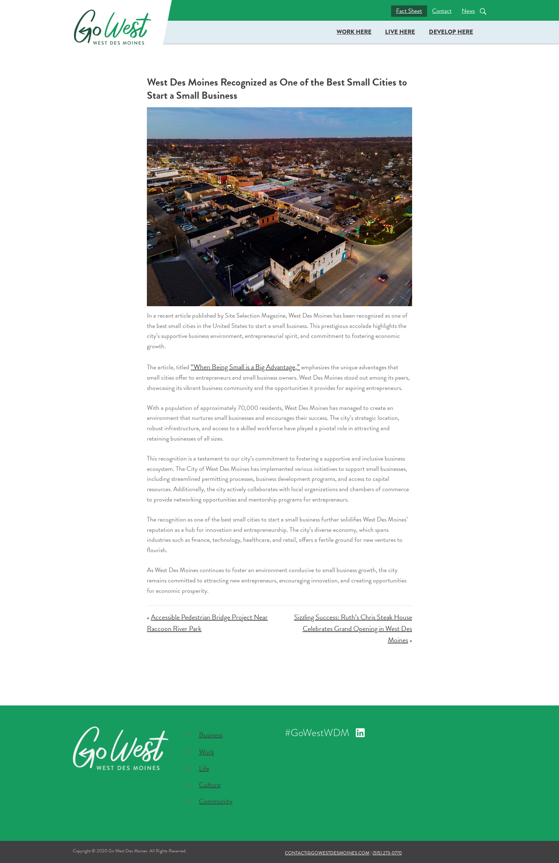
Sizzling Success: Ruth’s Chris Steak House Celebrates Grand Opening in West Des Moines (353, 628)
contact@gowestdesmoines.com (327, 853)
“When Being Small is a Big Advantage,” (245, 366)
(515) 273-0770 (387, 853)
